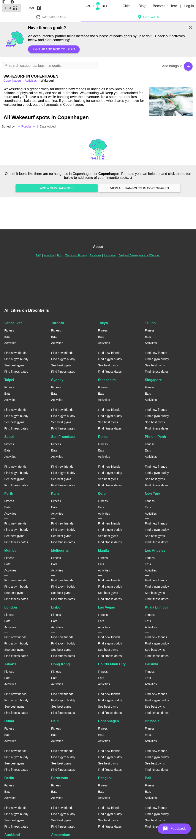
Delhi (55, 721)
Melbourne (60, 550)
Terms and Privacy (76, 255)
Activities (31, 80)
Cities (127, 6)
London (10, 607)
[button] (174, 828)
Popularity (26, 126)
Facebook (95, 255)
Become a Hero (165, 6)
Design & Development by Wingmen (139, 255)
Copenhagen (108, 721)
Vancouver (13, 323)
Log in (189, 6)
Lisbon (56, 607)
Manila (103, 550)
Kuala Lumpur (156, 607)
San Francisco (63, 437)
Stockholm (107, 380)
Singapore (153, 380)
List (11, 8)
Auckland (12, 835)
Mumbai (10, 550)
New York (152, 493)
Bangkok (105, 778)
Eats (7, 336)
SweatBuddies (50, 17)
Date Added (48, 126)
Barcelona (59, 778)
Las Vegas (106, 607)
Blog (143, 6)
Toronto (57, 323)
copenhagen (12, 80)
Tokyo (103, 323)
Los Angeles (155, 550)
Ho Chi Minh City (112, 664)
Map (34, 8)
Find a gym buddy (16, 359)
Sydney (57, 380)
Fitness (9, 330)
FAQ (38, 255)
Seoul (9, 437)
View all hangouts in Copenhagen (139, 188)
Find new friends (15, 353)
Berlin (9, 778)
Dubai (9, 721)
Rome (102, 437)
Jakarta (10, 664)
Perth (8, 493)
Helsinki (151, 664)
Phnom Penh (155, 437)
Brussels (152, 721)
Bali (148, 778)
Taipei (9, 380)
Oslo (102, 493)
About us (49, 255)
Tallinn (150, 323)
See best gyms (14, 365)
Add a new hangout (57, 188)
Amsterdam (60, 835)
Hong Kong (60, 664)
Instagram (109, 255)
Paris (55, 493)
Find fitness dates (16, 371)
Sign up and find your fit (54, 49)
